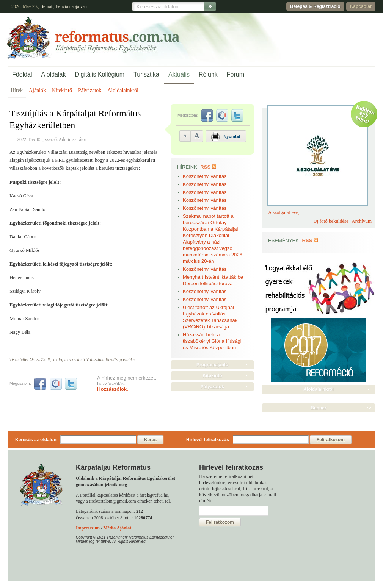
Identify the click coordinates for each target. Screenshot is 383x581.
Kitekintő (62, 90)
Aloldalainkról (122, 90)
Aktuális (179, 74)
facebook (40, 384)
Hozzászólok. (112, 389)
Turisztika (146, 74)
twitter (71, 384)
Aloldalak (53, 74)
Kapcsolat (361, 6)
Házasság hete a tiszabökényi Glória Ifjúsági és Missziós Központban (212, 341)
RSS (205, 167)
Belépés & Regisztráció (315, 6)
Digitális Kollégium (99, 74)
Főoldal (22, 74)
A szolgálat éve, (284, 212)
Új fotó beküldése (330, 221)
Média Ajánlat (117, 528)
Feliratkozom (331, 439)
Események (283, 240)
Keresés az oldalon (36, 439)
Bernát (46, 6)
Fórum (235, 74)
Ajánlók (37, 90)
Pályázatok (89, 90)
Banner (318, 408)
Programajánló (212, 364)
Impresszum (88, 528)
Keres (150, 439)
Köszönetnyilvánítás (205, 176)
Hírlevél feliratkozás (207, 439)
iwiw (56, 384)
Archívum (362, 221)
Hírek (17, 90)
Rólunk (208, 74)
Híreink (187, 167)
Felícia (62, 6)
